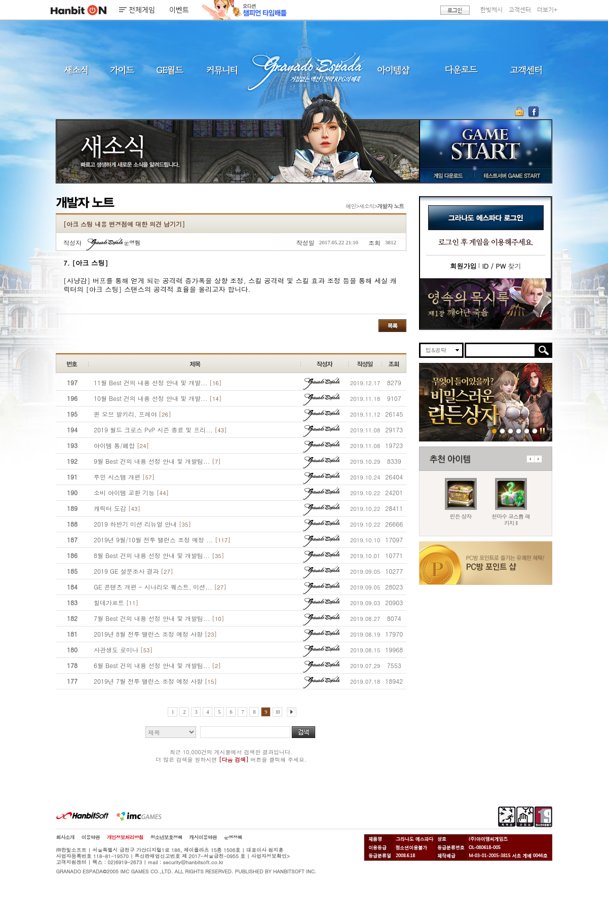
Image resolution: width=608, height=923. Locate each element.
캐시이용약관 (203, 837)
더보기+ (547, 10)
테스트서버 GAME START (511, 175)
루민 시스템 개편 (124, 476)
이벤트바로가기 (485, 303)
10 (278, 712)
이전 (530, 459)
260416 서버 (518, 430)
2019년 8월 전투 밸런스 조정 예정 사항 (155, 634)
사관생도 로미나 (123, 649)
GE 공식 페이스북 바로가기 (533, 111)
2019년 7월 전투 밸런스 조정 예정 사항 (155, 681)
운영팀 (113, 242)
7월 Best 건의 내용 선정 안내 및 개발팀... (159, 618)
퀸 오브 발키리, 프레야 (132, 414)
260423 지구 (510, 430)
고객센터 (520, 10)
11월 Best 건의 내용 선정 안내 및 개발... (157, 382)
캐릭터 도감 (117, 508)
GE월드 (170, 70)
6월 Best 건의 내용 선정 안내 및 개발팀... (157, 665)
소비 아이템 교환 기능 (131, 492)
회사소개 (65, 837)
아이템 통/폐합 (121, 445)
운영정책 (233, 837)
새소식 (76, 70)
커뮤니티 (221, 70)
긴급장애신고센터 (534, 430)
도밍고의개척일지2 (526, 430)
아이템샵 (392, 70)
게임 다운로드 (445, 175)
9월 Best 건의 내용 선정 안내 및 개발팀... (157, 461)
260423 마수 (502, 430)
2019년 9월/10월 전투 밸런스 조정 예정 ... (162, 539)
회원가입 (463, 266)
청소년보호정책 (166, 837)
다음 (538, 459)
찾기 (501, 266)
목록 (392, 325)
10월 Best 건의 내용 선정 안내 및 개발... (157, 398)
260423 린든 (494, 430)
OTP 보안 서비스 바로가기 (520, 111)
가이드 (121, 70)
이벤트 (179, 10)
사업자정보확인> (270, 856)
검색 (303, 732)
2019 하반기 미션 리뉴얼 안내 (142, 524)
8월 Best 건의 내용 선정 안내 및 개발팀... (159, 555)
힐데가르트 (116, 602)
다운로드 (461, 70)
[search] (500, 350)
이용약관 (91, 837)
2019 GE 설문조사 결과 (133, 571)
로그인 (455, 10)
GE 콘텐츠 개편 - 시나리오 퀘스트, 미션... (160, 586)
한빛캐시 (491, 10)
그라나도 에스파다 (304, 69)
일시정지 (542, 430)
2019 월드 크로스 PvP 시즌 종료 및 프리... (160, 429)
